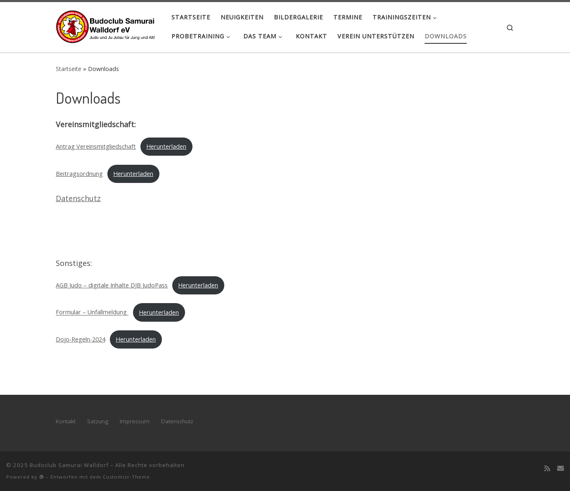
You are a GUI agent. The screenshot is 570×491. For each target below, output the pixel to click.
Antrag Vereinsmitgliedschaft (96, 146)
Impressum (135, 421)
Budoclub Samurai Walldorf (69, 465)
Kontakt (66, 421)
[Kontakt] (560, 468)
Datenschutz (78, 198)
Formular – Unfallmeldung (92, 312)
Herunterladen (166, 146)
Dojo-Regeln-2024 (80, 339)
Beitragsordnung (79, 174)
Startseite (68, 69)
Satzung (97, 421)
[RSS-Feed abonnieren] (547, 468)
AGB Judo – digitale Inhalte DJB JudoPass (112, 285)
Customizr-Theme (126, 477)
